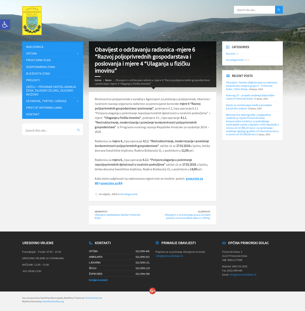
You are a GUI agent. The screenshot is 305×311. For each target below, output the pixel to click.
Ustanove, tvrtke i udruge (46, 101)
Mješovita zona (38, 73)
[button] (5, 24)
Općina (31, 53)
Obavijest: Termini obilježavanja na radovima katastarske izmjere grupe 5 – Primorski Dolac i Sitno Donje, (251, 86)
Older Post (204, 211)
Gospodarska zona (40, 67)
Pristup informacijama (44, 108)
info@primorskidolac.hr (169, 256)
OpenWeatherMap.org (53, 301)
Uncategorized (128, 194)
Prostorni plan (38, 60)
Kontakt (33, 114)
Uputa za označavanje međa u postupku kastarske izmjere (249, 106)
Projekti (33, 80)
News (108, 80)
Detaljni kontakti (98, 280)
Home (98, 80)
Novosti (230, 53)
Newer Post (101, 211)
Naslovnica (34, 47)
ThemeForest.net (93, 297)
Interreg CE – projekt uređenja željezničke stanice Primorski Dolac (250, 97)
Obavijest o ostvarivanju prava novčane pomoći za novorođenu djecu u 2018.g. (187, 216)
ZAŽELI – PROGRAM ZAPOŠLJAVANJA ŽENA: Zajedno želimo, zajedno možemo (51, 90)
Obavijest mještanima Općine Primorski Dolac (117, 216)
